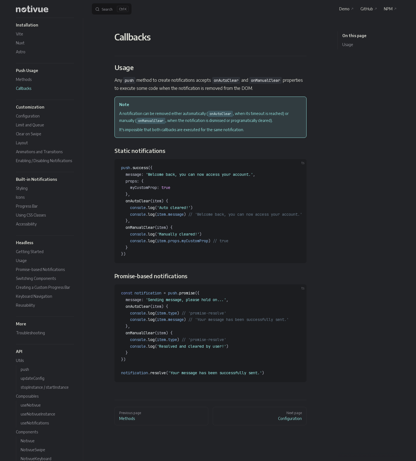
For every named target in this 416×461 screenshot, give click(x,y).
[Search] (112, 9)
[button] (45, 25)
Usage (347, 44)
